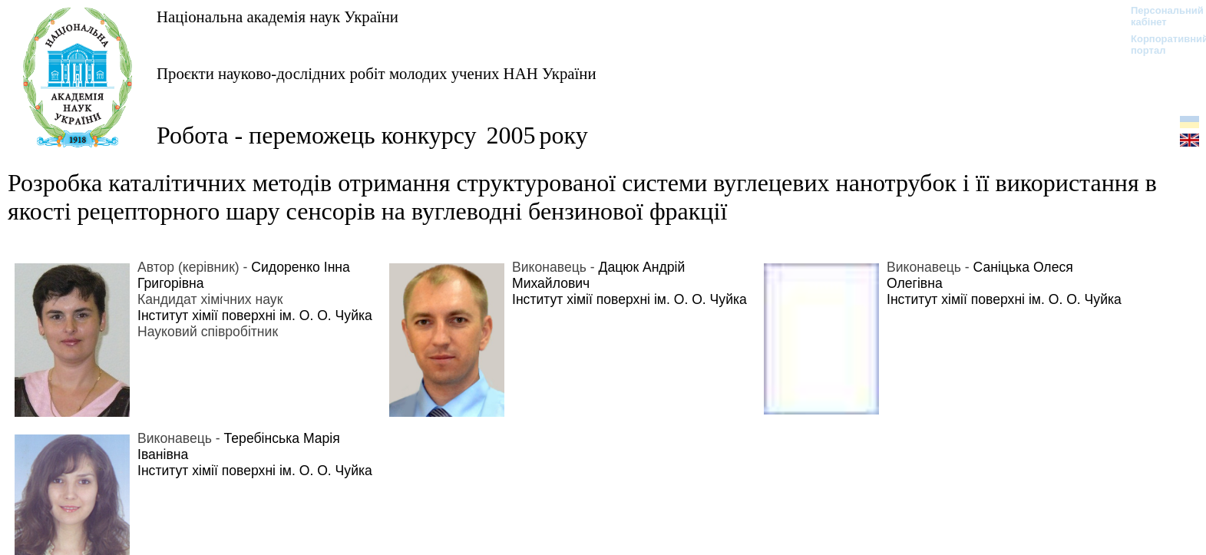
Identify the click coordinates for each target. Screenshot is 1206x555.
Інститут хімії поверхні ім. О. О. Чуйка (254, 315)
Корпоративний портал (1159, 44)
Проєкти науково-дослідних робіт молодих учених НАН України (376, 73)
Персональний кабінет (1159, 16)
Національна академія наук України (277, 16)
